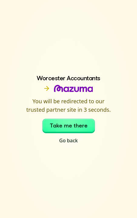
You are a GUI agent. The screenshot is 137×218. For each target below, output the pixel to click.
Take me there (69, 125)
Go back (68, 140)
